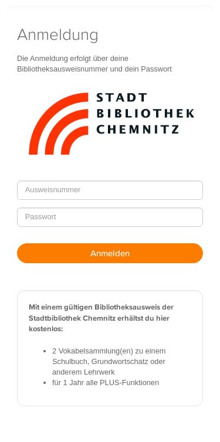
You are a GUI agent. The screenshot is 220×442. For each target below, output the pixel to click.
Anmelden (110, 253)
